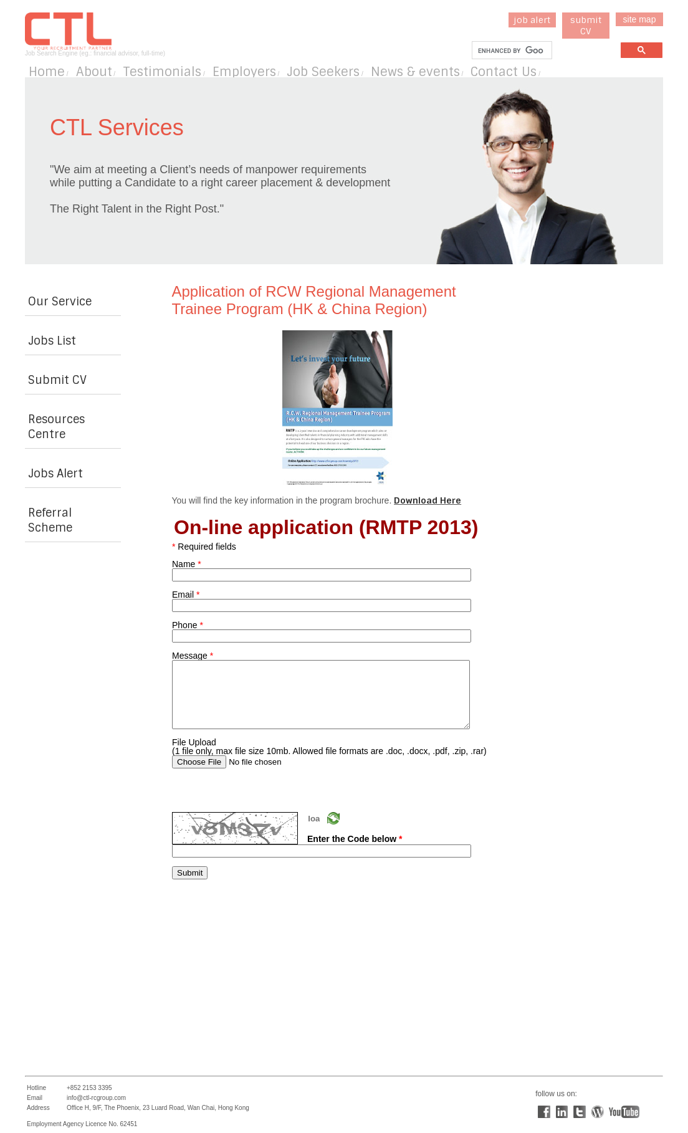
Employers (244, 72)
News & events (415, 72)
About (94, 72)
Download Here (427, 500)
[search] (510, 50)
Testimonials (162, 72)
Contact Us (504, 72)
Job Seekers (323, 72)
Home (47, 72)
